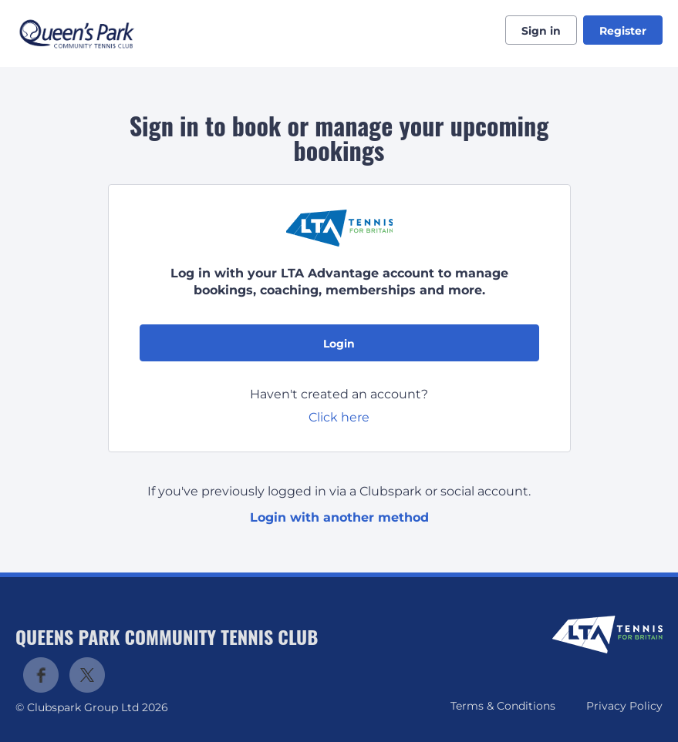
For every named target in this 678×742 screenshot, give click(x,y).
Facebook (41, 675)
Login (339, 344)
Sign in (541, 31)
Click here (339, 417)
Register (622, 31)
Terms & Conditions (502, 706)
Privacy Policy (624, 706)
